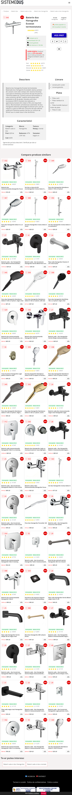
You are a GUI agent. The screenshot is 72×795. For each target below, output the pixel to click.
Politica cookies (52, 782)
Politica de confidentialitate (36, 782)
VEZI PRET (59, 35)
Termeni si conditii (19, 782)
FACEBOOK (30, 776)
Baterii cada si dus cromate (36, 764)
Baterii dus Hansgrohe (41, 11)
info (21, 192)
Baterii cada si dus (26, 11)
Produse (6, 11)
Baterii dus (14, 11)
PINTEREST (41, 776)
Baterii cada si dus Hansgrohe (59, 11)
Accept (43, 793)
